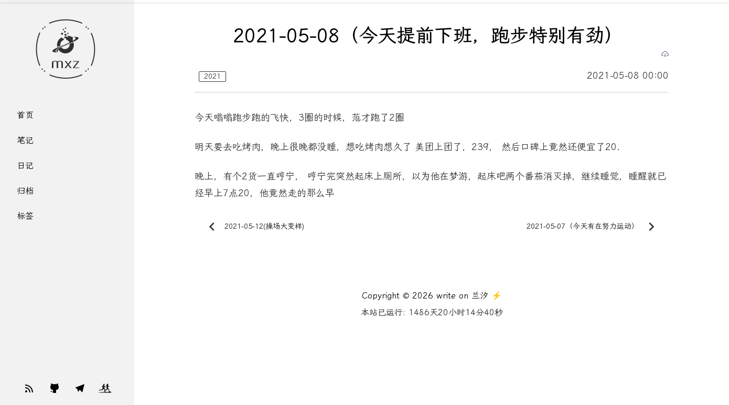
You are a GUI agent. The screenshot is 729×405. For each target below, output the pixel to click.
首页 (25, 115)
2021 (212, 76)
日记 (25, 165)
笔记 (25, 140)
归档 (25, 191)
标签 (25, 216)
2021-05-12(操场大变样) (253, 226)
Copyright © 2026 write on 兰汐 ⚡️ (432, 296)
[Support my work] (29, 388)
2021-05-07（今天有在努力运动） (593, 226)
